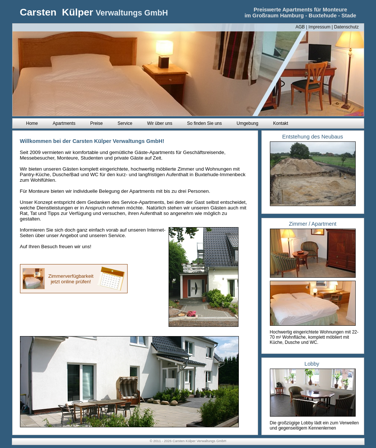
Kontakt (280, 123)
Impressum (319, 27)
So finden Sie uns (204, 123)
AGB (300, 27)
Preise (96, 123)
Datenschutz (346, 27)
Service (125, 123)
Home (32, 123)
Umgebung (247, 123)
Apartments (64, 123)
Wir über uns (159, 123)
